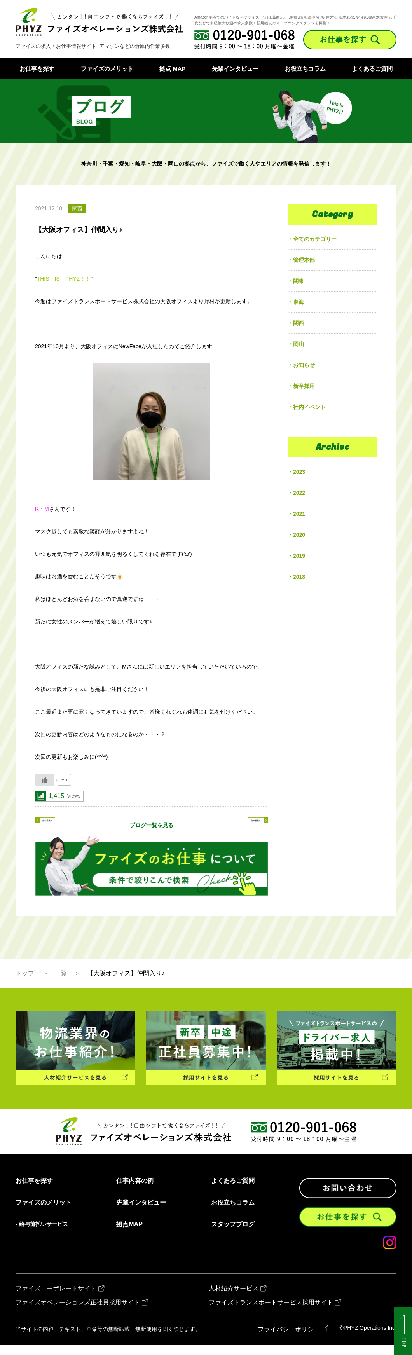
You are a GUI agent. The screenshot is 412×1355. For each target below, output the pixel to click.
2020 (299, 535)
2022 (299, 493)
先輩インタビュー (235, 68)
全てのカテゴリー (315, 239)
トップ (25, 983)
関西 (298, 323)
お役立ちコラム (305, 68)
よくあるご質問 (372, 68)
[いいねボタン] (44, 780)
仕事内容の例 (135, 1190)
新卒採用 (304, 386)
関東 (298, 281)
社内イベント (309, 407)
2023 (299, 472)
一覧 (60, 983)
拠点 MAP (172, 68)
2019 (299, 556)
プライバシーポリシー (289, 1339)
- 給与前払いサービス (42, 1233)
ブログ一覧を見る (151, 825)
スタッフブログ (233, 1234)
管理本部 (304, 260)
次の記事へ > (241, 825)
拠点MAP (129, 1234)
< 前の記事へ (62, 825)
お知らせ (304, 365)
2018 (299, 577)
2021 (299, 514)
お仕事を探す (36, 68)
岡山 (298, 344)
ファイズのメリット (107, 68)
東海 (298, 302)
